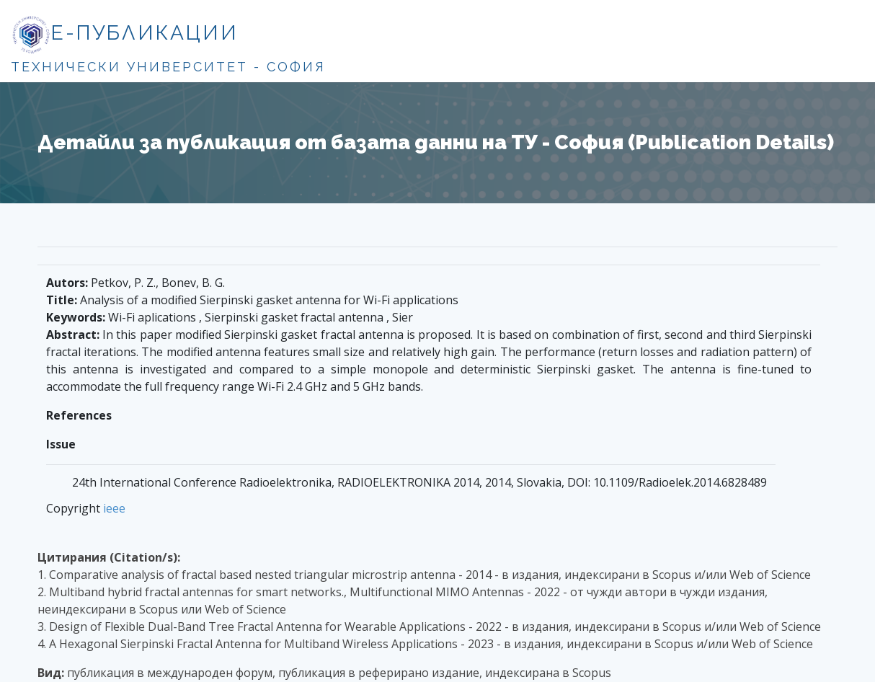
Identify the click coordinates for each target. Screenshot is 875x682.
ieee (114, 508)
